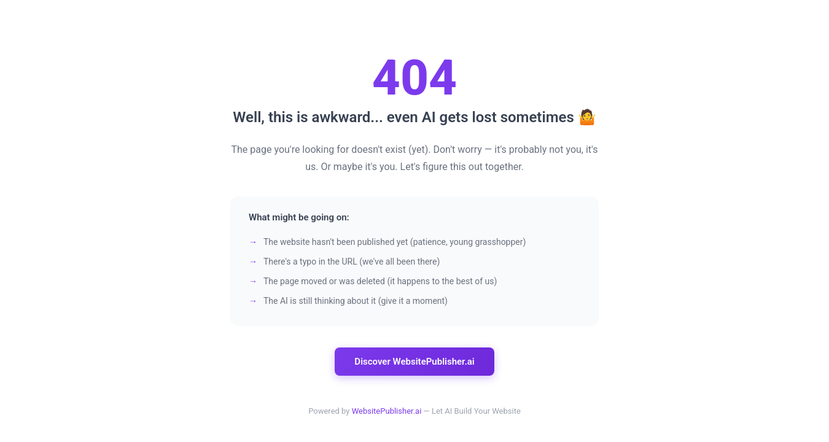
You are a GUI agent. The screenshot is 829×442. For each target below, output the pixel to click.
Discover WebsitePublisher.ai (414, 361)
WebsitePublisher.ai (387, 411)
